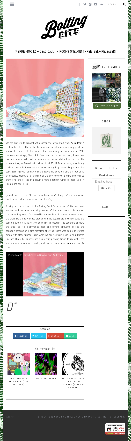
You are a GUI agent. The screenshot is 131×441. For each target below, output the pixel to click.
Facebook (21, 336)
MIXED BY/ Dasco (46, 378)
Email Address (106, 175)
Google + (54, 336)
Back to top (12, 417)
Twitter (37, 336)
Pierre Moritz (77, 143)
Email (70, 336)
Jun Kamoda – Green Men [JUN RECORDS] (19, 381)
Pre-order (71, 243)
